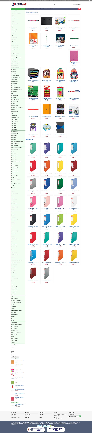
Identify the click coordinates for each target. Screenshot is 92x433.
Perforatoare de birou (14, 43)
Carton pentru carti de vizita (15, 77)
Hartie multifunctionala (14, 143)
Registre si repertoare (14, 95)
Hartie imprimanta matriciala (15, 87)
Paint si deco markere (14, 171)
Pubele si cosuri (13, 276)
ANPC (40, 415)
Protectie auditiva (14, 135)
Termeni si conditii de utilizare (15, 417)
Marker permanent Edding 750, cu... (20, 394)
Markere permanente (14, 167)
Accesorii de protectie (14, 133)
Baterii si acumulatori (14, 290)
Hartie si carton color (14, 145)
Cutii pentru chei (14, 31)
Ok (79, 416)
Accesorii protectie (14, 266)
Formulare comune (14, 83)
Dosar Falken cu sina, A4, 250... (20, 360)
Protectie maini (13, 137)
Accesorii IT (13, 191)
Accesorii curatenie (14, 264)
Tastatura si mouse (14, 340)
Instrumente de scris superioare (16, 161)
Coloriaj (12, 304)
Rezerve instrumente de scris (16, 179)
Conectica (13, 197)
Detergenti (13, 272)
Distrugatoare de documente (15, 332)
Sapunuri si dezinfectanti (15, 278)
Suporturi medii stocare (15, 203)
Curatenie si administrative (15, 262)
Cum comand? (45, 8)
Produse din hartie (14, 274)
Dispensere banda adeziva (15, 35)
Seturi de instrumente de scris (16, 183)
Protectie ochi (13, 139)
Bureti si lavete (13, 270)
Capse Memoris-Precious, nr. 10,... (19, 373)
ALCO (12, 349)
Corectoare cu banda (14, 149)
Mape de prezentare (14, 111)
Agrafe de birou (13, 17)
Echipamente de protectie (15, 131)
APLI (11, 352)
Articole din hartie (14, 69)
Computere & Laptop (14, 205)
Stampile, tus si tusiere (15, 45)
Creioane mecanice (14, 155)
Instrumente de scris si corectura (16, 147)
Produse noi (38, 8)
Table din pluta (13, 125)
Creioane (12, 151)
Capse (12, 27)
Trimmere (12, 342)
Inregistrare (79, 4)
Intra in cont (75, 4)
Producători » (14, 344)
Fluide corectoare (14, 159)
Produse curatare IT (14, 338)
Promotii (32, 8)
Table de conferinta (14, 119)
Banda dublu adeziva (14, 59)
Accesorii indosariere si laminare (16, 324)
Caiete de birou (13, 21)
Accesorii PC (13, 195)
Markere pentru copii (14, 314)
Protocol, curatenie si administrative (17, 260)
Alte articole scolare (14, 298)
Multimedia (13, 201)
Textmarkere (13, 187)
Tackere (12, 51)
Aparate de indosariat (14, 326)
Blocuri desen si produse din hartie (16, 300)
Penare (12, 320)
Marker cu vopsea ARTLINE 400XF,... (19, 405)
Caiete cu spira (13, 73)
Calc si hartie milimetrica (15, 75)
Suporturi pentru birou (14, 47)
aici (76, 0)
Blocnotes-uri (13, 71)
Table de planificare (14, 121)
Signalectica (13, 294)
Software (12, 209)
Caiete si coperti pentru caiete (16, 302)
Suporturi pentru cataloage (15, 49)
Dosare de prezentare (14, 105)
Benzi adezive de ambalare (15, 61)
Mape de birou (13, 41)
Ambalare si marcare (14, 55)
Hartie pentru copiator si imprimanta (17, 141)
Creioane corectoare (14, 153)
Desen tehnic (13, 157)
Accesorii (12, 282)
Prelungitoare (13, 292)
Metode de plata (27, 414)
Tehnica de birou (14, 322)
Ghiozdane (13, 308)
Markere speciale (14, 169)
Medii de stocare (14, 199)
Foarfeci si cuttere (14, 37)
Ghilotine (12, 336)
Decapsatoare (13, 33)
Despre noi (52, 8)
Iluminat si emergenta (14, 286)
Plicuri (12, 93)
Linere (12, 163)
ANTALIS (12, 351)
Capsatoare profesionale (15, 25)
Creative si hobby (14, 306)
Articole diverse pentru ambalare (16, 57)
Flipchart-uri (13, 109)
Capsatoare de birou (14, 23)
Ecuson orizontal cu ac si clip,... (20, 389)
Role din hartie (13, 97)
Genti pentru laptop (14, 334)
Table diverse (13, 127)
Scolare (12, 296)
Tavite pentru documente (15, 53)
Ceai (12, 284)
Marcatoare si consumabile (15, 67)
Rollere (12, 181)
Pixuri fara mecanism (14, 177)
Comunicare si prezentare (15, 99)
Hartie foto (13, 85)
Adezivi (12, 15)
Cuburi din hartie (14, 79)
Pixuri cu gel (13, 173)
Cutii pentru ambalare (14, 63)
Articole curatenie (14, 268)
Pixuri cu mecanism (14, 175)
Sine (12, 113)
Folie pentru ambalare (14, 65)
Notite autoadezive (14, 91)
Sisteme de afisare (14, 115)
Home (28, 8)
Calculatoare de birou (14, 330)
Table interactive (14, 129)
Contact (41, 417)
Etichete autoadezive (14, 81)
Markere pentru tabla (14, 165)
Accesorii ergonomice (14, 193)
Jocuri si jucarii (13, 312)
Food (12, 280)
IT (11, 189)
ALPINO (12, 350)
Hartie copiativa (13, 39)
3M (11, 346)
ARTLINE (12, 353)
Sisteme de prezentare (15, 117)
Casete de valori (14, 29)
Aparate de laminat (14, 328)
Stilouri (12, 185)
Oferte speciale (13, 414)
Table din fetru (13, 123)
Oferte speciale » (14, 402)
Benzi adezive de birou (15, 19)
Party (12, 318)
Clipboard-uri (13, 103)
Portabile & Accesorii (14, 207)
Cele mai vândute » (15, 359)
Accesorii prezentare (14, 101)
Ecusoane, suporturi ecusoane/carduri (17, 107)
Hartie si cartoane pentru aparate (16, 89)
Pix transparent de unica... (19, 377)
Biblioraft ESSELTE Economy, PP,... (19, 385)
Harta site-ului (42, 414)
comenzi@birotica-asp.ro (58, 418)
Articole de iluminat (14, 288)
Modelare (12, 316)
